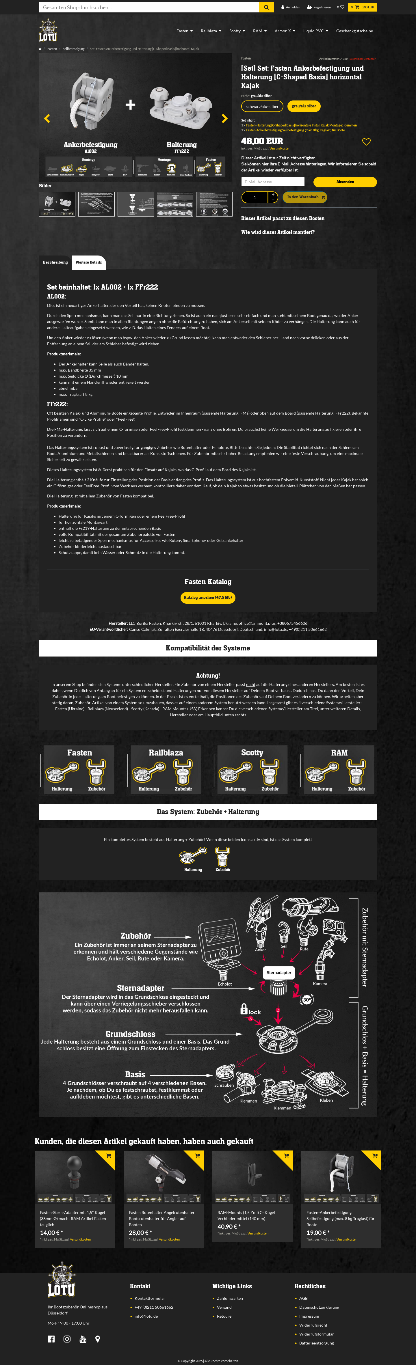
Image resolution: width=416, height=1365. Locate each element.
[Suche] (266, 7)
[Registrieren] (319, 7)
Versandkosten (280, 148)
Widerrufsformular (316, 1334)
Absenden (345, 182)
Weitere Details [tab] (89, 262)
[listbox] (75, 1177)
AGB (303, 1298)
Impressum (309, 1316)
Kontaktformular (150, 1298)
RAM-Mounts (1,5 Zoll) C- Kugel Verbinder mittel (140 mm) (246, 1215)
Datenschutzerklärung (319, 1307)
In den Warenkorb (306, 197)
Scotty (235, 30)
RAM (257, 30)
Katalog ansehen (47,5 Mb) (208, 597)
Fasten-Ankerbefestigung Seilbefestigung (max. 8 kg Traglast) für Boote (295, 130)
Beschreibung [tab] (55, 262)
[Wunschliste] (341, 7)
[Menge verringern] (273, 200)
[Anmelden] (290, 7)
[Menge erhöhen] (273, 194)
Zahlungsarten (230, 1298)
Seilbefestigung (73, 49)
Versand (224, 1307)
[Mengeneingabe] (255, 197)
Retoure (224, 1316)
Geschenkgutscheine (354, 30)
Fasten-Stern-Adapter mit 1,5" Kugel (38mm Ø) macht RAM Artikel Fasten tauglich (73, 1218)
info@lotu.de (146, 1316)
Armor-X (283, 30)
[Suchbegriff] (149, 7)
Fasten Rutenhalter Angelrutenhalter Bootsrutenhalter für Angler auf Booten (162, 1218)
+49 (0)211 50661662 (154, 1307)
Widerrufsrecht (313, 1325)
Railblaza (209, 30)
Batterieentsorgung (316, 1342)
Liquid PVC (313, 30)
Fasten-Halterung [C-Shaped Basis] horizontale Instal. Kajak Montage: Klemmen (301, 125)
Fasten (182, 30)
